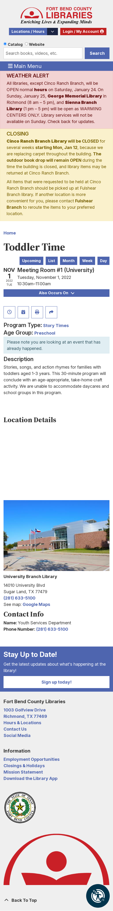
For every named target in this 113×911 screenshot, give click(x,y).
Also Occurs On (56, 293)
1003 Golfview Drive (25, 709)
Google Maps (36, 604)
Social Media (17, 735)
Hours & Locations (22, 722)
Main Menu (25, 66)
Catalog (15, 44)
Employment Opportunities (32, 759)
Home (10, 232)
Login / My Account (81, 31)
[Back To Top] (56, 900)
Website (36, 44)
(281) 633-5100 (19, 598)
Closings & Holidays (24, 765)
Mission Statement (23, 772)
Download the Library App (30, 778)
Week (87, 261)
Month (69, 261)
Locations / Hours (28, 31)
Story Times (56, 325)
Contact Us (15, 729)
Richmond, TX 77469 (25, 716)
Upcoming (31, 261)
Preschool (44, 333)
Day (103, 261)
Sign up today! (56, 682)
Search (97, 53)
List (51, 261)
